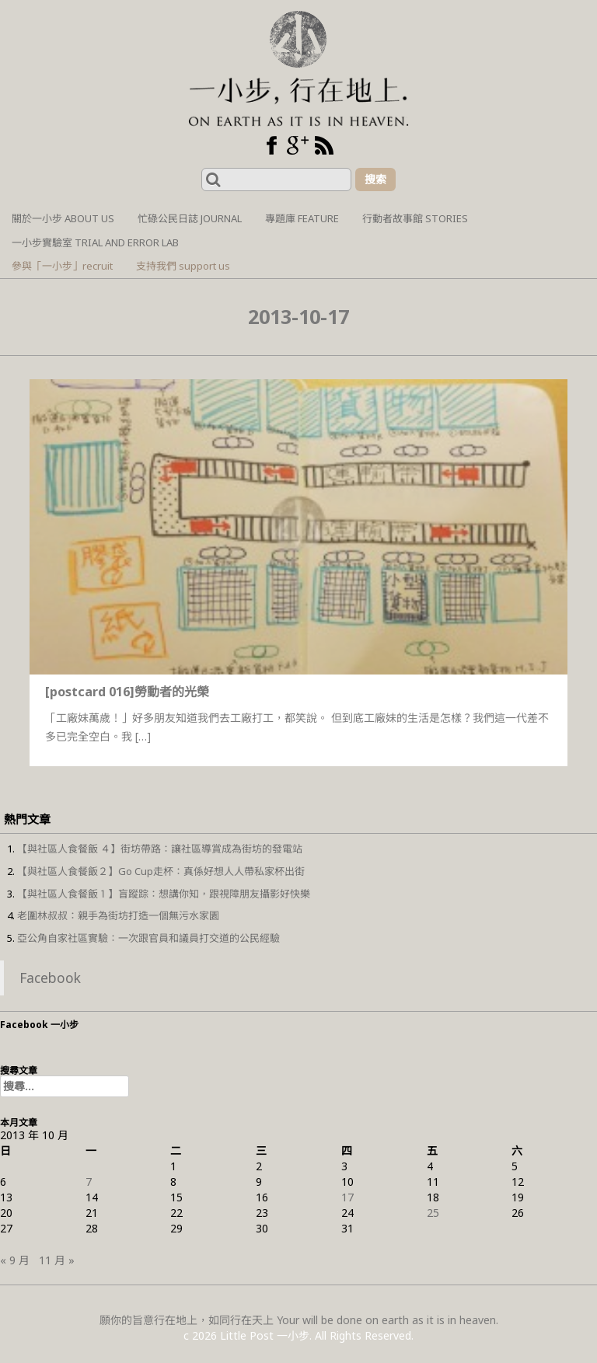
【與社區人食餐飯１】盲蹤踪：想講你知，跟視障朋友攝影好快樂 (163, 894)
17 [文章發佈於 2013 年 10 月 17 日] (347, 1197)
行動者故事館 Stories (415, 218)
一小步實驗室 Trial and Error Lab (95, 242)
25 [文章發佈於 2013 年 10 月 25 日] (433, 1212)
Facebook (50, 977)
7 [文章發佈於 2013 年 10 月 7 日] (89, 1181)
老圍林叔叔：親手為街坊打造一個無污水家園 (118, 915)
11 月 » (57, 1260)
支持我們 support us (183, 266)
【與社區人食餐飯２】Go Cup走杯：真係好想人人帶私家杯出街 (161, 871)
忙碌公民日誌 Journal (190, 218)
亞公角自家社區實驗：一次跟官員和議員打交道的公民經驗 (148, 938)
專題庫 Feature (302, 218)
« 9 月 (15, 1260)
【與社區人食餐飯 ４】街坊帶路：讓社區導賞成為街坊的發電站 (159, 849)
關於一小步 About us (63, 218)
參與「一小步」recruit (62, 266)
